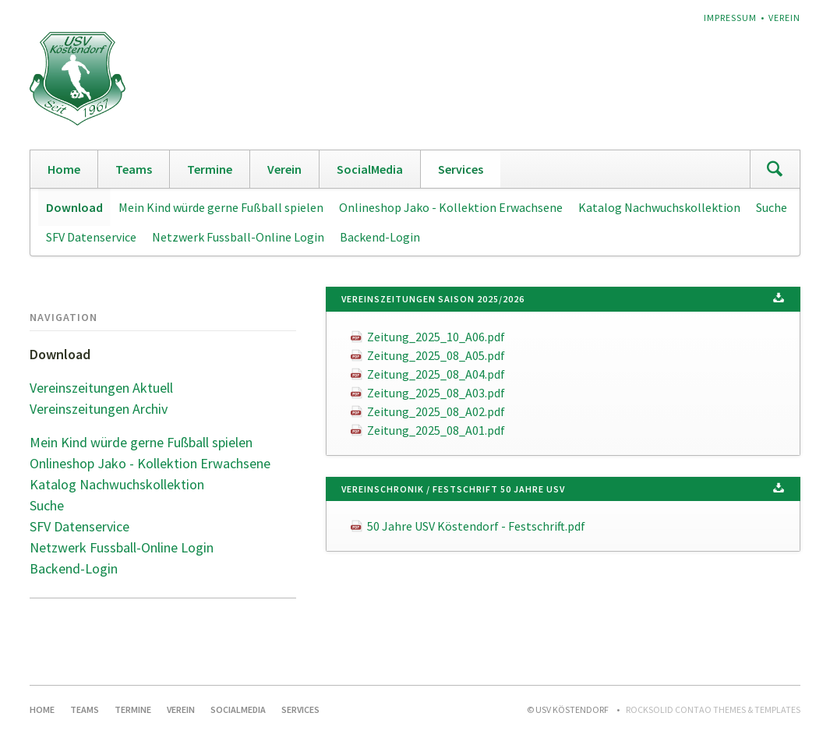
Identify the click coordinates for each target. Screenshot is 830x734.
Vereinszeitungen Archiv (99, 409)
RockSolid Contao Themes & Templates (713, 709)
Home (64, 169)
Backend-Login (380, 237)
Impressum (730, 17)
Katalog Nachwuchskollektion (659, 207)
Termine (209, 169)
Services (460, 169)
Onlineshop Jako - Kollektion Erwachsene (451, 207)
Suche (771, 207)
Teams (133, 169)
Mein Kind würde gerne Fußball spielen (220, 207)
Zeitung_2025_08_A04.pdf (436, 374)
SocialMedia (370, 169)
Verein (784, 17)
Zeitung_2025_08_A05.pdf (436, 355)
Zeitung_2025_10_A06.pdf (436, 336)
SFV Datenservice (91, 237)
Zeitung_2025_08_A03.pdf (436, 393)
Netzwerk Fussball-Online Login (238, 237)
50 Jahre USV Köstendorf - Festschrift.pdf (476, 526)
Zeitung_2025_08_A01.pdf (436, 430)
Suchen (775, 169)
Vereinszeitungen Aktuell (101, 388)
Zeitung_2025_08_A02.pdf (436, 411)
